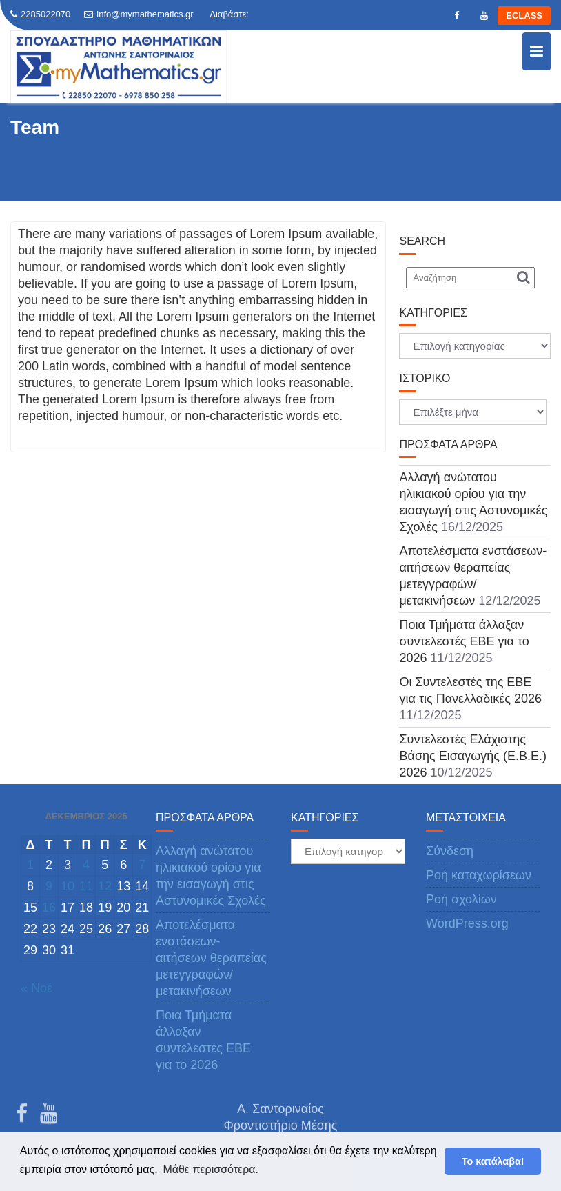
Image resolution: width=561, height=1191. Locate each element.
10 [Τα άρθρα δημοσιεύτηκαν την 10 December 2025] (67, 886)
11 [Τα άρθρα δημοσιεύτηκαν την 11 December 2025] (86, 886)
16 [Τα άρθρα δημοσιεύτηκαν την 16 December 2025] (49, 907)
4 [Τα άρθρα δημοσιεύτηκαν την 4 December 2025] (86, 865)
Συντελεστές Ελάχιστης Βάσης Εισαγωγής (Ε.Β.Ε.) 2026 (472, 755)
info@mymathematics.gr (138, 14)
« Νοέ (36, 988)
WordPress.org (467, 923)
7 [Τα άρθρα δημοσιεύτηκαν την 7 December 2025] (142, 865)
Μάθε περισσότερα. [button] (210, 1169)
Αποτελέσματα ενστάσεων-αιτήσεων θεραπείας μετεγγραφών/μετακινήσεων (211, 958)
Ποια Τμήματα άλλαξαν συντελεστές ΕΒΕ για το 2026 (464, 641)
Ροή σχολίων (461, 899)
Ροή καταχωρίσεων (478, 875)
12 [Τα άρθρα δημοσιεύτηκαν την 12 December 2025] (105, 886)
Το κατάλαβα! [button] (493, 1161)
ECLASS (524, 15)
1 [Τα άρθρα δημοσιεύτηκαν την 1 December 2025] (30, 865)
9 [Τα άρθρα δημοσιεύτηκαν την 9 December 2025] (48, 886)
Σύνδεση (449, 851)
